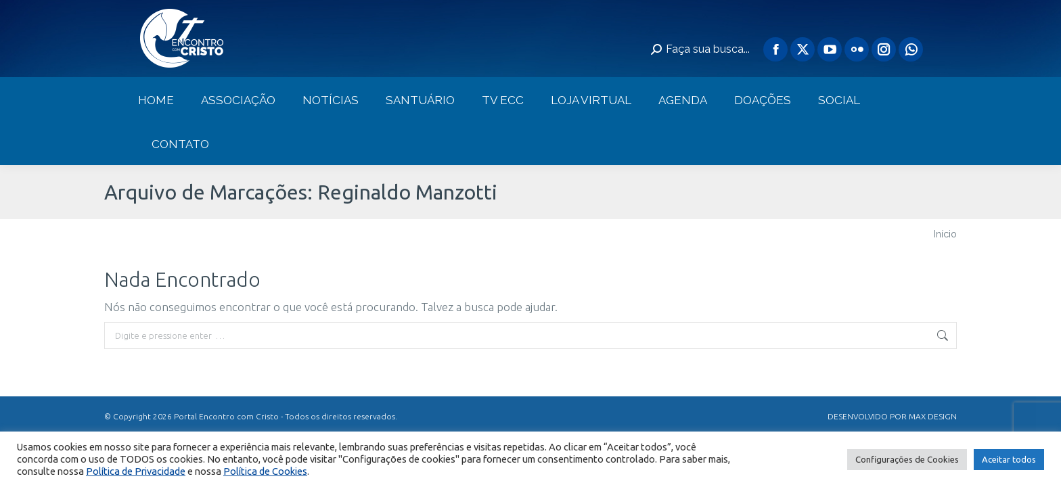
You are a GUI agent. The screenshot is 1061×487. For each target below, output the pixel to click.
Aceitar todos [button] (1009, 459)
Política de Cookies (265, 471)
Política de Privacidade (135, 471)
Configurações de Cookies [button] (907, 459)
